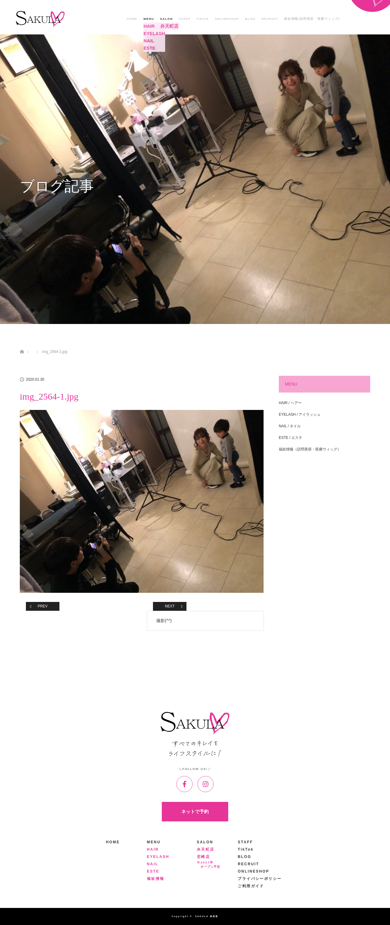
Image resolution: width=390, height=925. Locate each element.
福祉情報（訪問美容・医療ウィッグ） (310, 449)
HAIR (153, 849)
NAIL (152, 864)
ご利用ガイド (251, 886)
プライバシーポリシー (260, 879)
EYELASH (158, 857)
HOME (132, 18)
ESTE (153, 871)
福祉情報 (156, 879)
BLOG (250, 18)
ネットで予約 (195, 811)
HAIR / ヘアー (290, 403)
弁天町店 (205, 849)
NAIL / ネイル (290, 426)
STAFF (184, 18)
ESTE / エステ (290, 438)
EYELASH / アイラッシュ (300, 414)
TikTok (203, 18)
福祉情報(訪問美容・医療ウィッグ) (312, 18)
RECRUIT (270, 18)
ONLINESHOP (227, 18)
